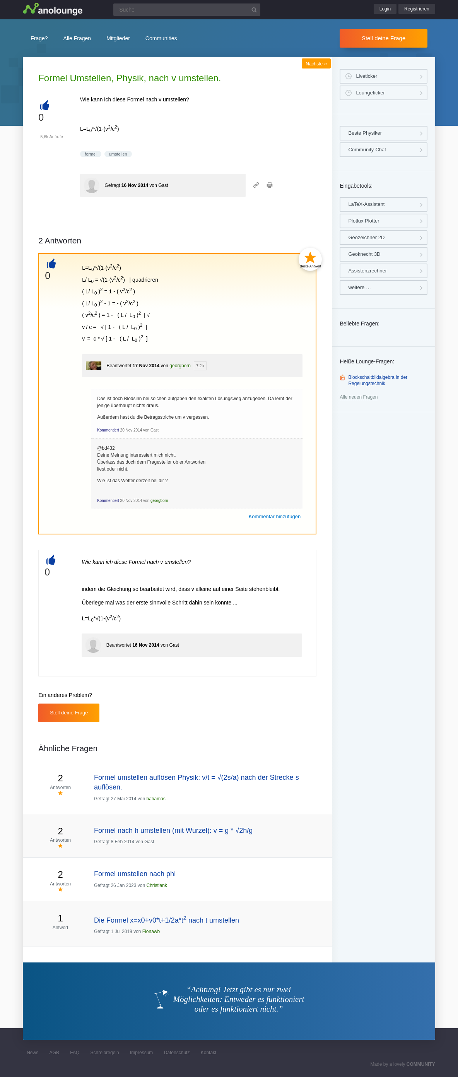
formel (91, 154)
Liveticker (366, 76)
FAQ (74, 1052)
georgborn (180, 365)
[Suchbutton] (254, 9)
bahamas (155, 798)
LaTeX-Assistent (366, 204)
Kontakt (209, 1052)
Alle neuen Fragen (359, 397)
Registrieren (416, 9)
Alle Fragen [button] (77, 38)
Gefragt (112, 185)
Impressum (141, 1052)
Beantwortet (118, 365)
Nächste (316, 64)
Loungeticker (370, 93)
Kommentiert (108, 430)
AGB (54, 1052)
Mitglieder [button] (118, 38)
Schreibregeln (105, 1052)
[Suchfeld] (186, 9)
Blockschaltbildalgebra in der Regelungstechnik (377, 380)
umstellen (118, 154)
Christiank (157, 885)
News (32, 1052)
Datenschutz (177, 1052)
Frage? (39, 38)
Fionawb (151, 931)
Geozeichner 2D (366, 237)
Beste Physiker (365, 133)
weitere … (359, 287)
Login (385, 9)
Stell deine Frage (383, 38)
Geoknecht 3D (364, 254)
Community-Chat (367, 149)
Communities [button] (161, 38)
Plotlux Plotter (363, 221)
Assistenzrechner (367, 271)
